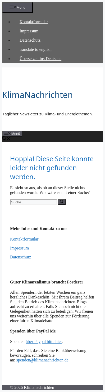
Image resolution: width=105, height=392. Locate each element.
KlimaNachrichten (37, 94)
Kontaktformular (34, 21)
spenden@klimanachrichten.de (42, 360)
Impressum (29, 31)
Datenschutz (30, 40)
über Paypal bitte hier (44, 341)
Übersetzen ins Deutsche (40, 58)
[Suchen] (62, 202)
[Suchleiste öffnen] (6, 139)
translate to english (36, 49)
